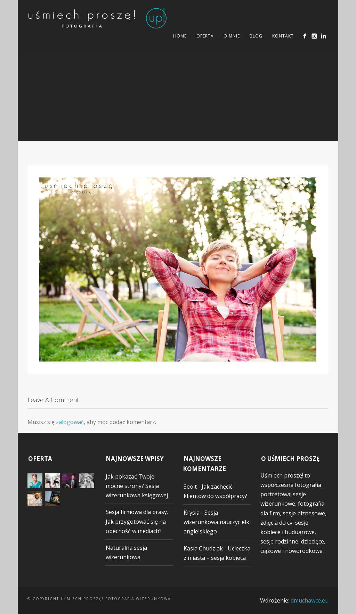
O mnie (232, 36)
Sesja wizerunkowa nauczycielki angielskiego (217, 522)
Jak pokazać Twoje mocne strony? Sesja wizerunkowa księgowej (137, 486)
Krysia (192, 512)
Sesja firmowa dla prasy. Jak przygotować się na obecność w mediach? (137, 521)
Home (180, 36)
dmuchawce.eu (310, 600)
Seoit (190, 486)
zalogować (70, 422)
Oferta (205, 36)
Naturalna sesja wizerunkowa (126, 552)
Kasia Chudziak (203, 548)
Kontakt (283, 36)
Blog (256, 36)
